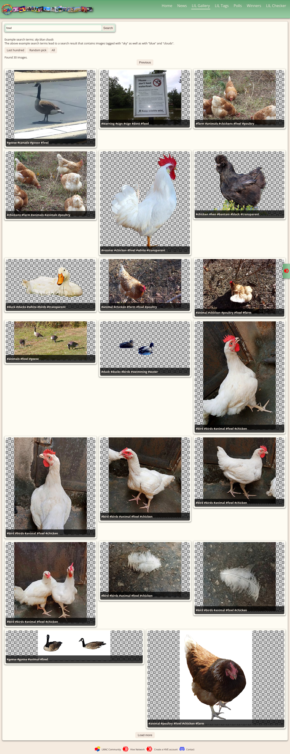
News (182, 5)
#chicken (120, 250)
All (53, 50)
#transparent (156, 250)
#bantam (223, 214)
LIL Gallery (201, 5)
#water (153, 372)
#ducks (21, 307)
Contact (190, 749)
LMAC (49, 9)
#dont (136, 124)
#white (141, 250)
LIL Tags (222, 5)
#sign (119, 124)
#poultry (248, 124)
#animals (211, 124)
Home (167, 5)
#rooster (107, 250)
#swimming (139, 372)
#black (235, 214)
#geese (34, 359)
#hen (212, 214)
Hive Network (137, 749)
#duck (11, 307)
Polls (238, 5)
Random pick (37, 50)
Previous (145, 62)
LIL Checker (276, 5)
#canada (23, 143)
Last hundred (15, 50)
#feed (145, 124)
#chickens (226, 124)
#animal (107, 307)
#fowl (45, 143)
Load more (145, 735)
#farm (200, 124)
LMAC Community (111, 749)
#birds (41, 307)
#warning (108, 124)
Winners (254, 5)
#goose (12, 143)
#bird (199, 429)
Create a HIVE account (166, 749)
